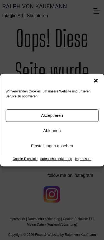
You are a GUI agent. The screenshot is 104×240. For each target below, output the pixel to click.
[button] (95, 80)
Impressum (83, 159)
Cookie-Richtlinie (24, 159)
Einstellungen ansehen (52, 145)
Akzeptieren (52, 115)
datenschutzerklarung (56, 159)
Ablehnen (52, 130)
